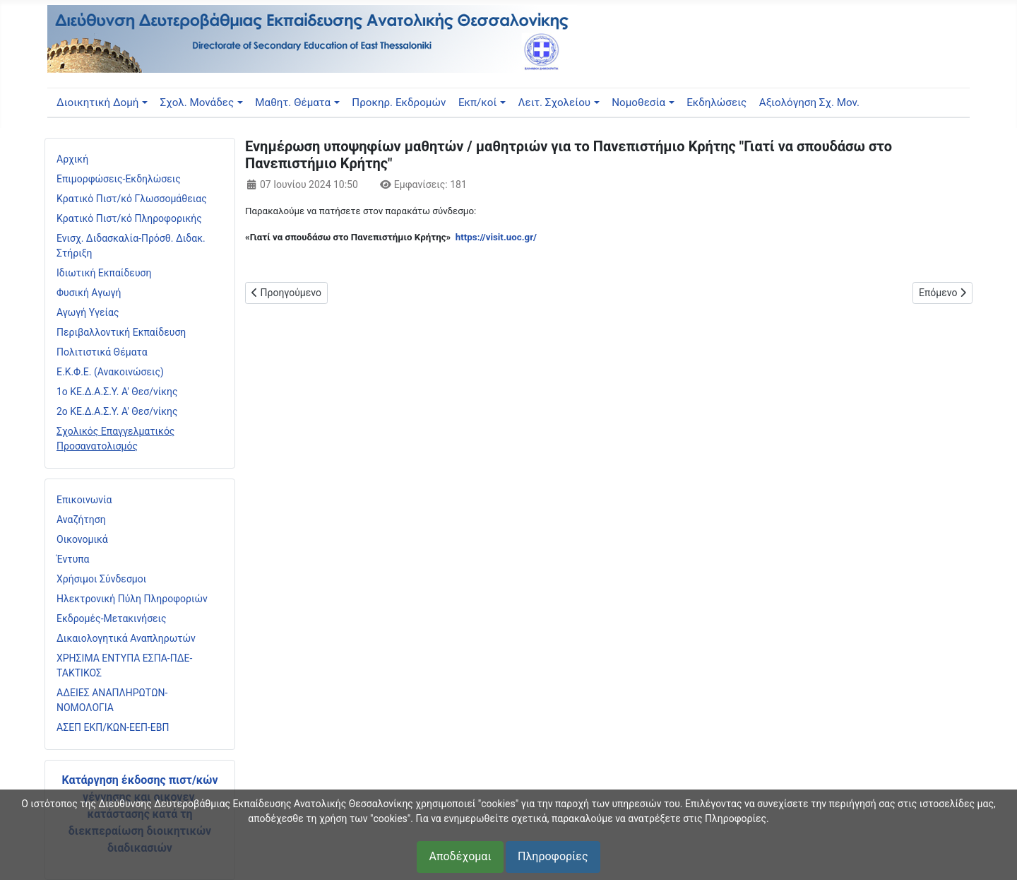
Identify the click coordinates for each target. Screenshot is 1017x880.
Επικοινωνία (84, 499)
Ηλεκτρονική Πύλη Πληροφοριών (132, 598)
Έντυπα (73, 559)
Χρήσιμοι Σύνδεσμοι (101, 579)
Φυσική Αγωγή (88, 292)
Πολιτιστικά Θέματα (102, 352)
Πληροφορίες (553, 856)
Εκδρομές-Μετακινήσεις (111, 618)
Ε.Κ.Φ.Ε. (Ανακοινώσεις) (110, 371)
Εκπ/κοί (477, 102)
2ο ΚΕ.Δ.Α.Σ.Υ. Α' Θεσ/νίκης (117, 411)
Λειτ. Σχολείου (554, 102)
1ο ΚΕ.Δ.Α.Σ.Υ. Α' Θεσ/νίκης (117, 391)
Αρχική (72, 159)
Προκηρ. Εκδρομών (399, 102)
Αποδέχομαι (460, 856)
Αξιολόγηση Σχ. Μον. (809, 102)
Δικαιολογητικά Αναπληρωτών (126, 638)
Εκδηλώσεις (716, 102)
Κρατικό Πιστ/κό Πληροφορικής (129, 218)
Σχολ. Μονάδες (197, 102)
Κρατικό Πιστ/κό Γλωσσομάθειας (131, 198)
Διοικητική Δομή (97, 102)
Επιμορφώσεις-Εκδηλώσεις (118, 178)
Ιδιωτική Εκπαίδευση (103, 272)
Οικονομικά (82, 539)
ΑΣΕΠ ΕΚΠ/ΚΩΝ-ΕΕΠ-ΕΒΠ (112, 727)
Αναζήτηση (81, 519)
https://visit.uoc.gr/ (496, 237)
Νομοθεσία (638, 102)
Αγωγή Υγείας (87, 312)
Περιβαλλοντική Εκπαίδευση (121, 332)
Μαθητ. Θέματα (293, 102)
